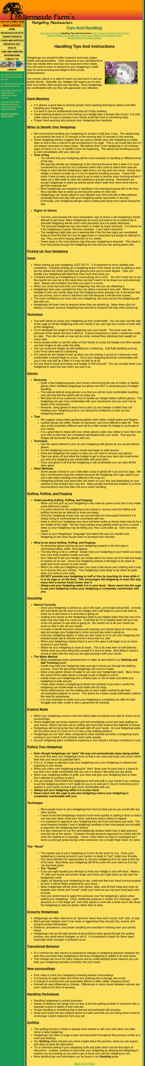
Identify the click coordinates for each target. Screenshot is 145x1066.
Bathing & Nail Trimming (118, 33)
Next (92, 1063)
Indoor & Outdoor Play (57, 35)
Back (77, 1063)
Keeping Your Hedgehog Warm (108, 35)
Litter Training (99, 33)
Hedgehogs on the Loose (80, 35)
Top (84, 1063)
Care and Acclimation (49, 33)
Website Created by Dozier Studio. (10, 114)
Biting (98, 38)
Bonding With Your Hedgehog (81, 38)
